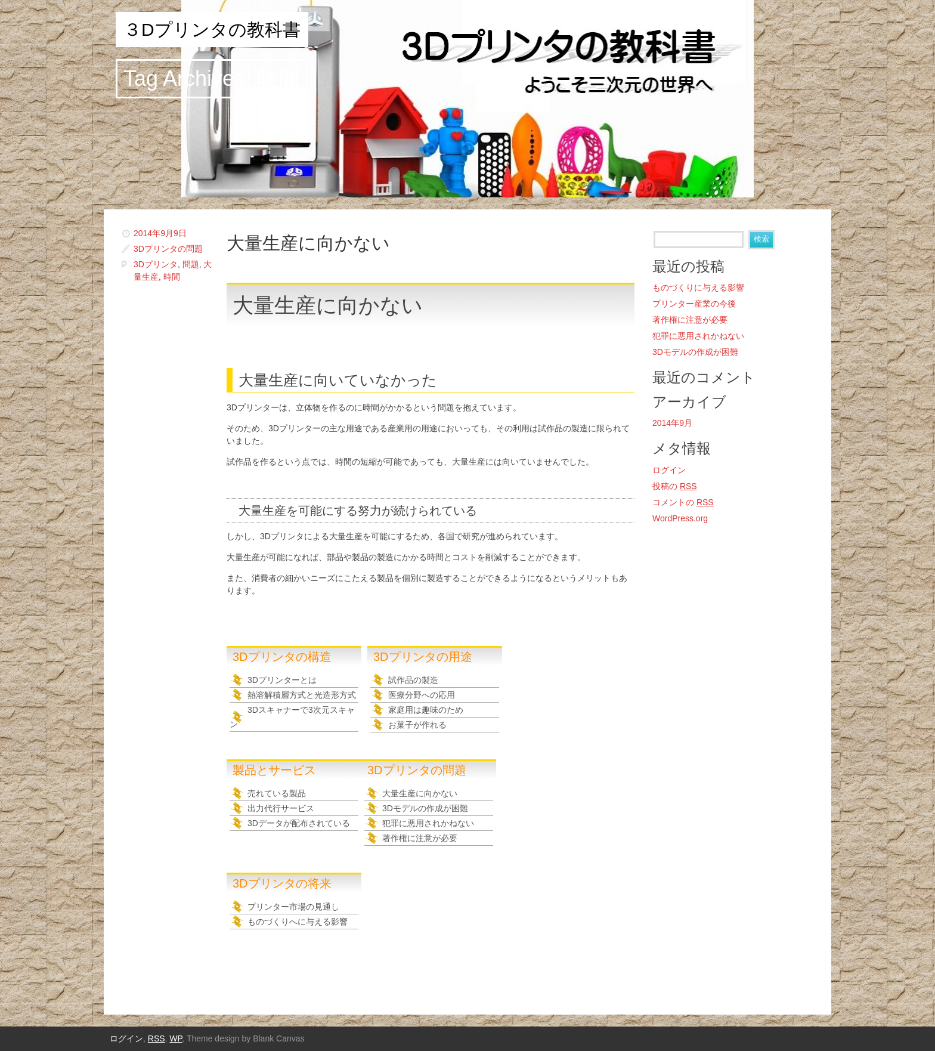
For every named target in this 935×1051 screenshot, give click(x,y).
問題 (190, 264)
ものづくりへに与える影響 (297, 921)
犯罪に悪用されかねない (428, 823)
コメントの (683, 502)
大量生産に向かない (308, 243)
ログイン (669, 470)
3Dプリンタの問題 (168, 249)
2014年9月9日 (160, 233)
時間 (171, 277)
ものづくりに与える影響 (698, 287)
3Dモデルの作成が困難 (425, 808)
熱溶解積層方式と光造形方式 (301, 695)
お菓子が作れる (417, 724)
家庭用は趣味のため (425, 710)
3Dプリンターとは (282, 680)
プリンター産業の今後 (694, 303)
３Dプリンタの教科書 (212, 29)
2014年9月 (672, 423)
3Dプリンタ (156, 264)
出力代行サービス (280, 808)
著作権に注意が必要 (419, 838)
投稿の (674, 486)
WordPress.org (680, 518)
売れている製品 (276, 793)
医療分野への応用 (421, 695)
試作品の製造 (413, 680)
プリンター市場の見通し (293, 906)
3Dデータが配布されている (298, 823)
